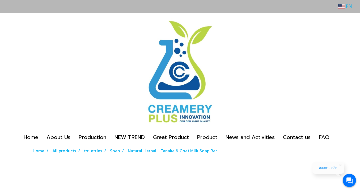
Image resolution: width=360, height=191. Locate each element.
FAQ (324, 137)
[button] (338, 137)
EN (345, 6)
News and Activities (250, 137)
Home (31, 137)
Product (207, 137)
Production (92, 137)
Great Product (171, 137)
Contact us (297, 137)
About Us (58, 137)
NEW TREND (130, 137)
